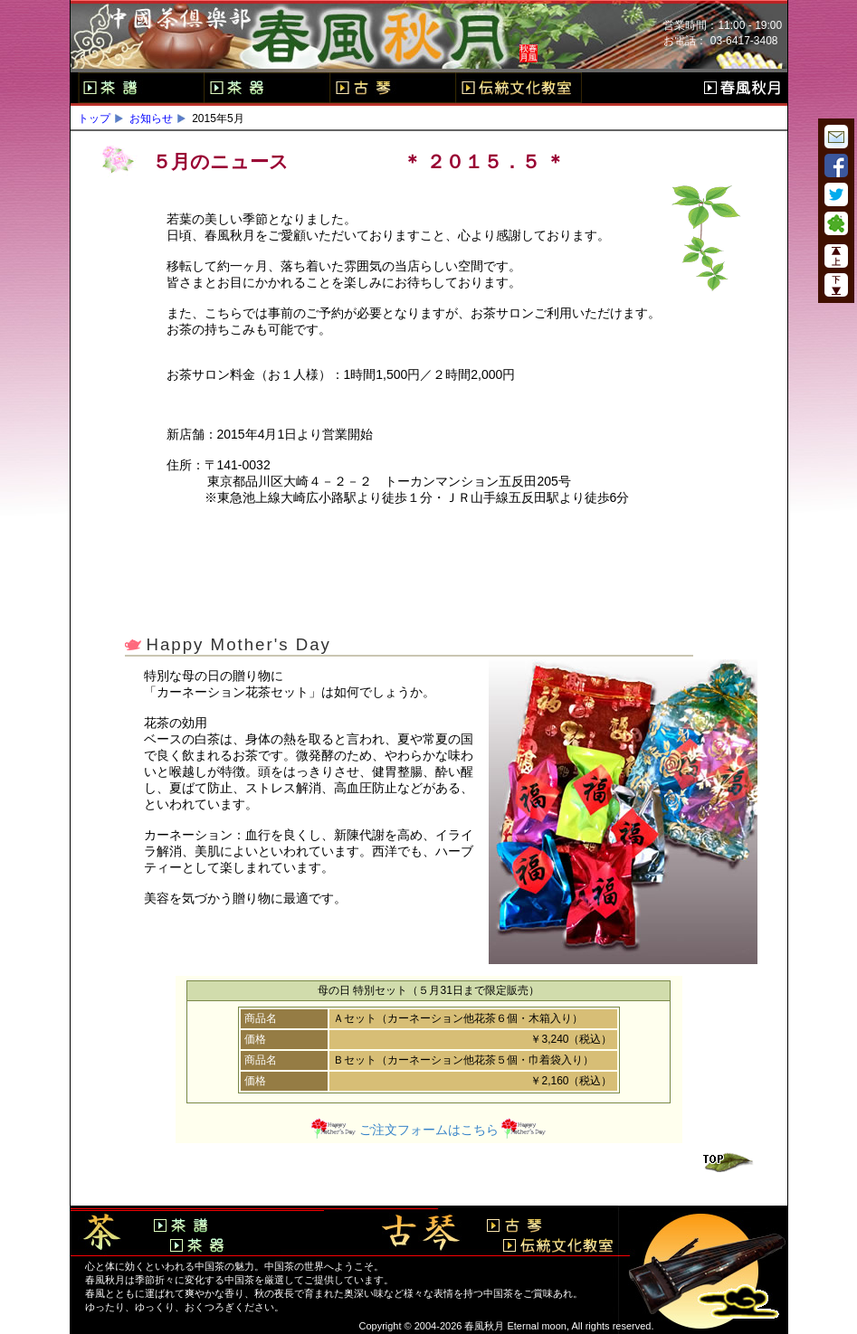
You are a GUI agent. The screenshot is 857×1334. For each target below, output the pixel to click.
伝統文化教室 (518, 87)
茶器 (266, 87)
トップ (94, 118)
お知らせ (151, 118)
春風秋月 (742, 87)
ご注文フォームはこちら (429, 1129)
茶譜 (141, 87)
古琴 (392, 87)
